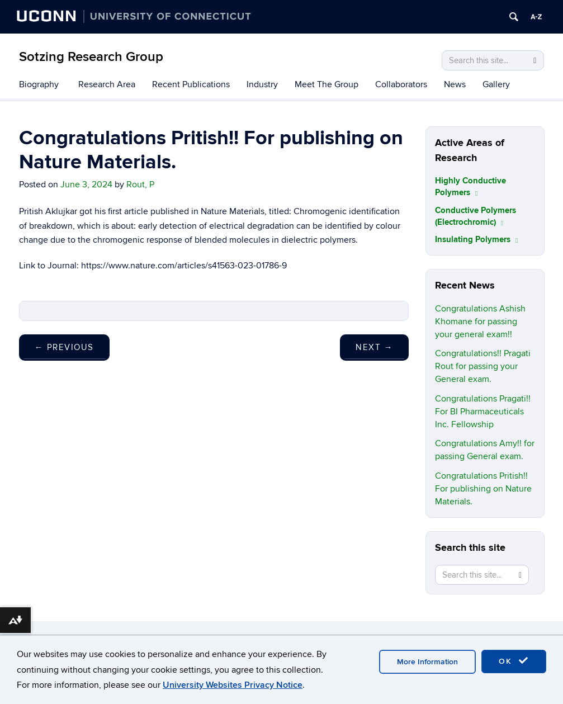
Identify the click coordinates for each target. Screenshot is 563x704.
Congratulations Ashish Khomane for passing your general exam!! (480, 321)
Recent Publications (191, 84)
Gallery (496, 84)
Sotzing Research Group (91, 57)
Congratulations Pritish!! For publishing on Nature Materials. (483, 488)
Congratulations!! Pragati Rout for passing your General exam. (483, 366)
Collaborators (401, 84)
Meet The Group (326, 84)
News (455, 84)
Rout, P (140, 184)
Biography (39, 84)
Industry (262, 84)
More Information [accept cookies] (427, 662)
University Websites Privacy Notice (232, 685)
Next (374, 347)
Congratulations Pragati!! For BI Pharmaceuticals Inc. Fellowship (483, 411)
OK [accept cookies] (514, 661)
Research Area (106, 84)
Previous (64, 347)
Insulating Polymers (476, 239)
